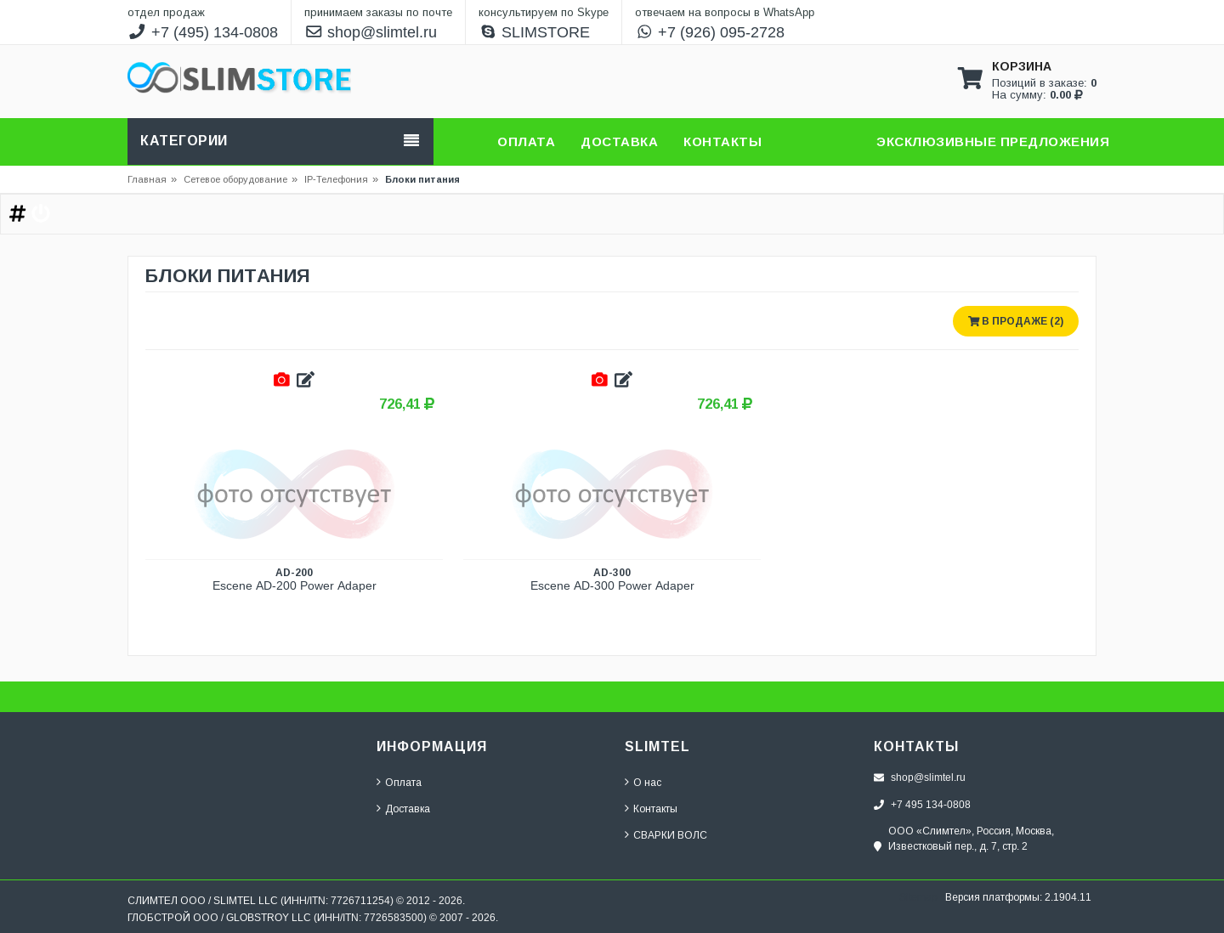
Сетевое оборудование (241, 179)
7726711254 (360, 900)
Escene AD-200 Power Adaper (294, 585)
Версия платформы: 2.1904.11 (1018, 897)
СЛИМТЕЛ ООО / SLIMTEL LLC (203, 900)
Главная (147, 179)
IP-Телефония (336, 179)
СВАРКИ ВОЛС (670, 835)
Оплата (403, 782)
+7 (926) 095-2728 (710, 32)
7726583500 (393, 917)
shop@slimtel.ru (371, 32)
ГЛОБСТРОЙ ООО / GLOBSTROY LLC (219, 917)
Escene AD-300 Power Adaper (612, 585)
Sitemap (918, 897)
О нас (647, 782)
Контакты (655, 808)
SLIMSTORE (535, 32)
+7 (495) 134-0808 (203, 32)
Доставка (407, 808)
